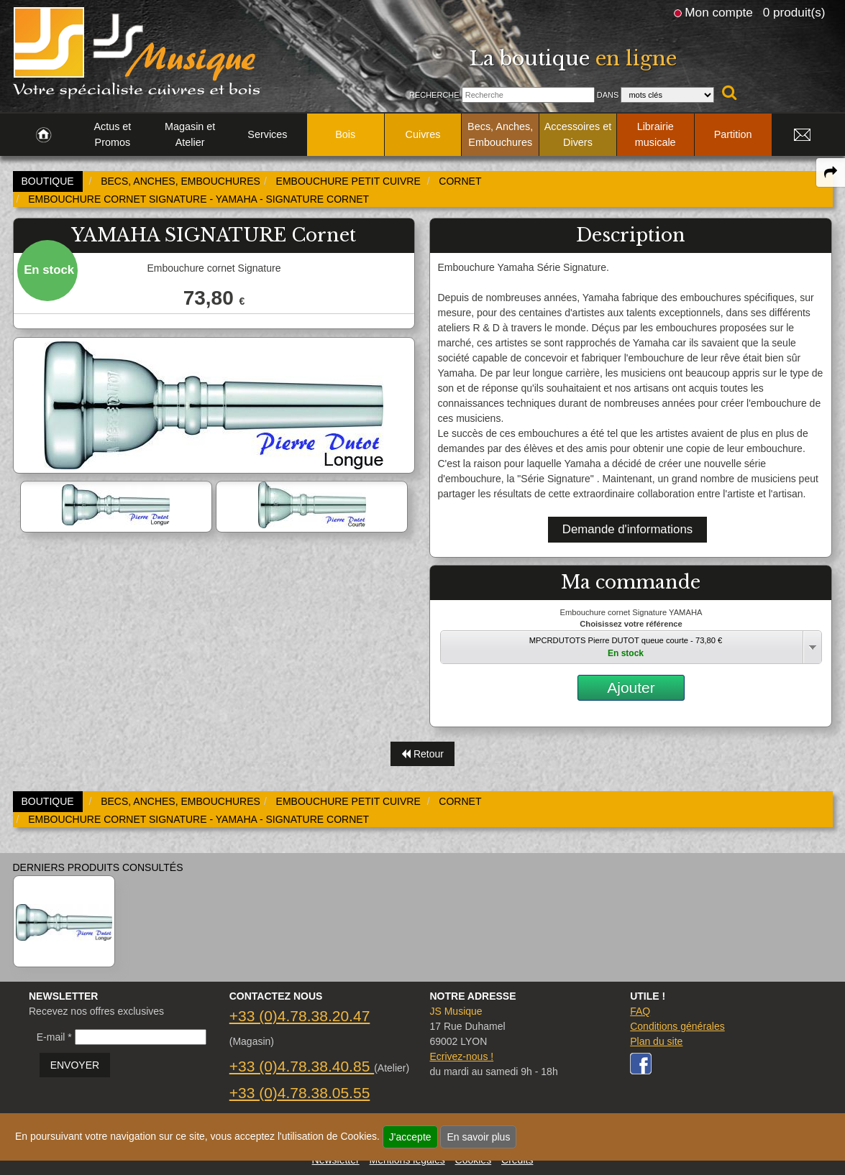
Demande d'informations (627, 529)
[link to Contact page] (802, 135)
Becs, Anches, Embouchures (500, 134)
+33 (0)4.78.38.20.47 (299, 1016)
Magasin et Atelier (190, 134)
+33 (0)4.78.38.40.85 (301, 1066)
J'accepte (410, 1137)
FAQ (640, 1011)
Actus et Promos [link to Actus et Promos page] (112, 134)
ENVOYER (74, 1065)
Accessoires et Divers (578, 134)
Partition (733, 134)
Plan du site (656, 1041)
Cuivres (423, 134)
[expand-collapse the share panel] (830, 172)
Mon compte (718, 12)
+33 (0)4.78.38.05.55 (299, 1092)
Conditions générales (677, 1026)
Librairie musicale (655, 134)
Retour (422, 754)
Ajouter (631, 687)
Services (267, 134)
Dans (608, 95)
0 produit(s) (794, 12)
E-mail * (54, 1037)
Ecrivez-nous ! (461, 1056)
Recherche (434, 95)
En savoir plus (478, 1137)
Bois (345, 134)
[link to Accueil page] (43, 135)
